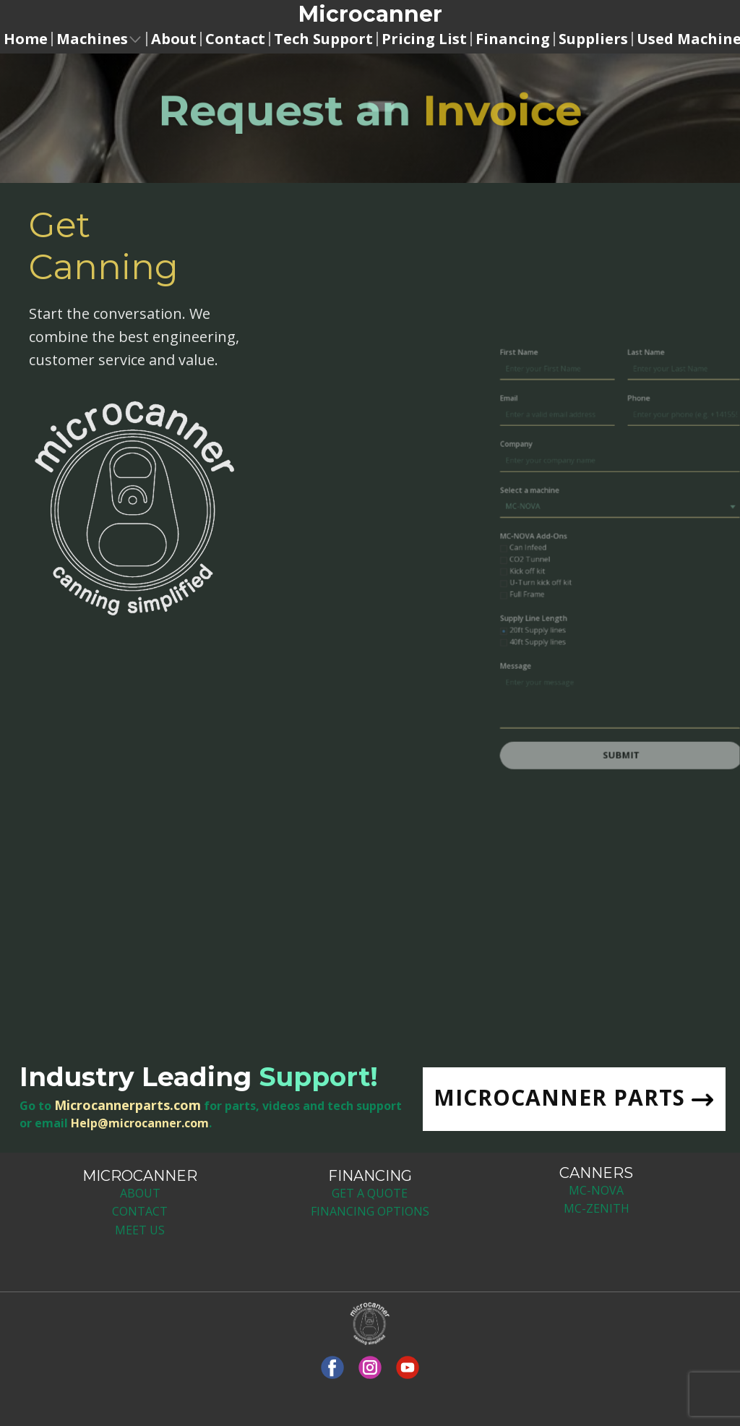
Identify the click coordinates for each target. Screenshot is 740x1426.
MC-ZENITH (596, 1208)
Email (584, 452)
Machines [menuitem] (92, 39)
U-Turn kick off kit (608, 590)
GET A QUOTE (370, 1193)
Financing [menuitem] (513, 39)
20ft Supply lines (606, 626)
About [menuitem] (174, 39)
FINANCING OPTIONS (370, 1211)
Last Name (688, 417)
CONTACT (140, 1211)
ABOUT (140, 1193)
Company (590, 486)
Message (590, 653)
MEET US (140, 1230)
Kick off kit (598, 581)
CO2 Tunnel (600, 572)
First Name (592, 417)
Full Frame (598, 598)
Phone (683, 452)
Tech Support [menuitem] (323, 39)
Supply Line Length (603, 617)
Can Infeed (599, 564)
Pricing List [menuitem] (424, 39)
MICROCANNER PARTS (573, 1098)
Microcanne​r (370, 14)
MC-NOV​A (596, 1190)
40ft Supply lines (606, 635)
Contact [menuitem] (235, 39)
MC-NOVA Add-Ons (603, 555)
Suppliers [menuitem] (593, 39)
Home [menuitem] (26, 39)
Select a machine (600, 520)
